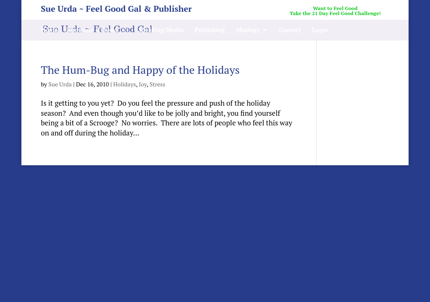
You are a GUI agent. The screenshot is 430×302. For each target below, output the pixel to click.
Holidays (124, 84)
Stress (157, 84)
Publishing (209, 30)
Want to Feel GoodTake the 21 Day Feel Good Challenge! (335, 11)
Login (320, 30)
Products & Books (93, 30)
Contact (290, 30)
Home (49, 30)
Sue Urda (60, 84)
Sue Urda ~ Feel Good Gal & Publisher (116, 10)
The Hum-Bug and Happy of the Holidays (140, 69)
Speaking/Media (161, 30)
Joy (143, 84)
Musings (248, 30)
